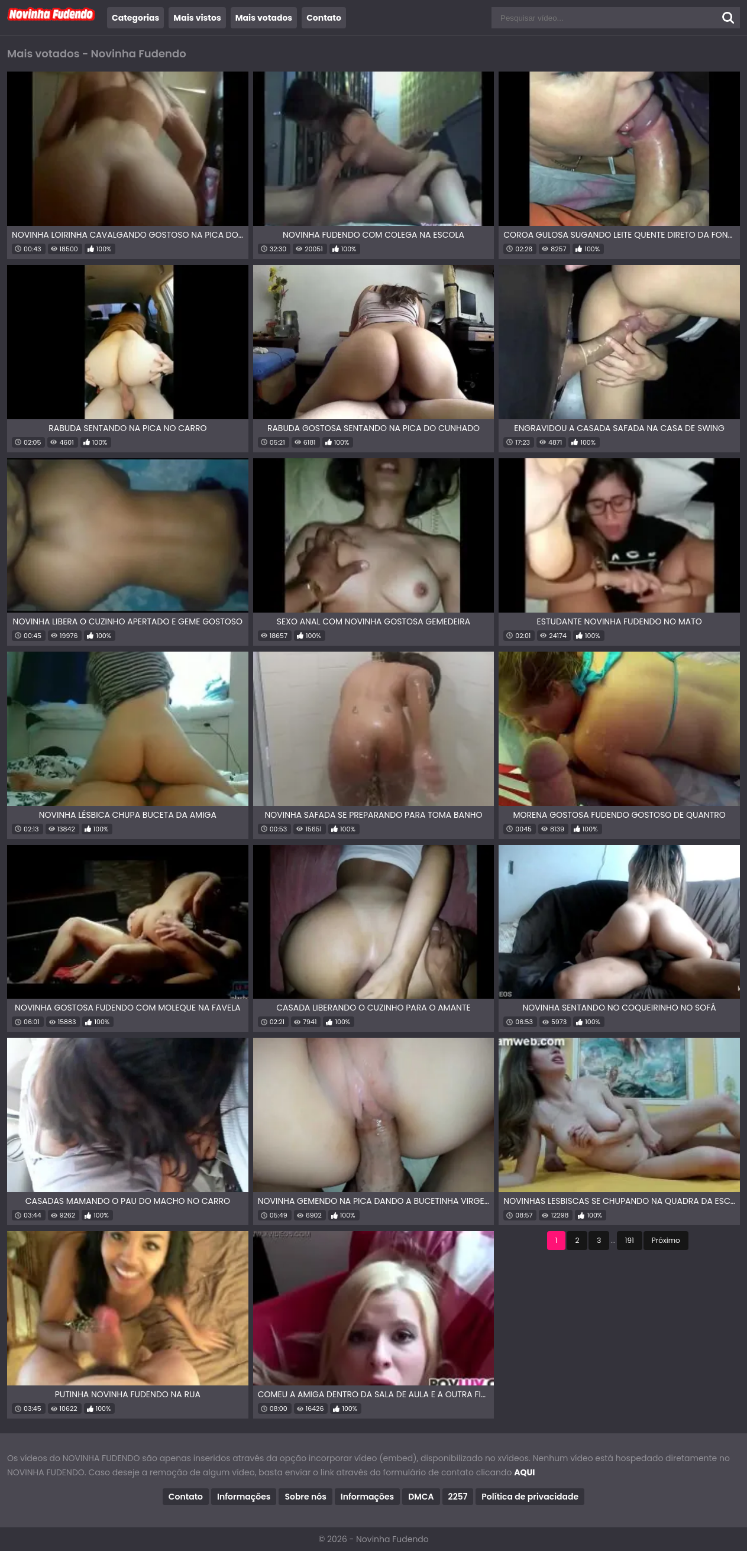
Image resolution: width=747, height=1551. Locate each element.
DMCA (421, 1497)
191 (629, 1240)
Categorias (135, 18)
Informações (243, 1497)
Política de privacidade (529, 1497)
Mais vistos (197, 18)
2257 (458, 1497)
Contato (323, 18)
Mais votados (263, 18)
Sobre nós (305, 1497)
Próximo (666, 1240)
